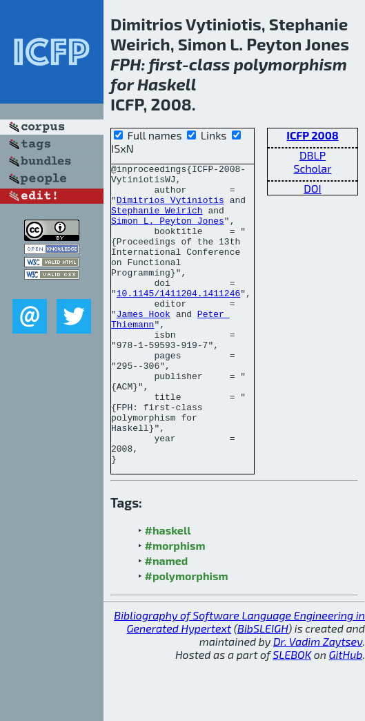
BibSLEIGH (262, 688)
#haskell (168, 590)
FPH (125, 64)
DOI (313, 188)
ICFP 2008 (312, 135)
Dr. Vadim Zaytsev (317, 701)
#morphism (175, 605)
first (165, 64)
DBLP (312, 155)
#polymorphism (186, 635)
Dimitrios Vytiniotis (170, 208)
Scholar (312, 168)
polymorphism (290, 64)
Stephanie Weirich (157, 220)
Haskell (167, 84)
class (209, 64)
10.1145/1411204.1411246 (178, 320)
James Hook (143, 344)
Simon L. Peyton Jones (167, 233)
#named (166, 620)
